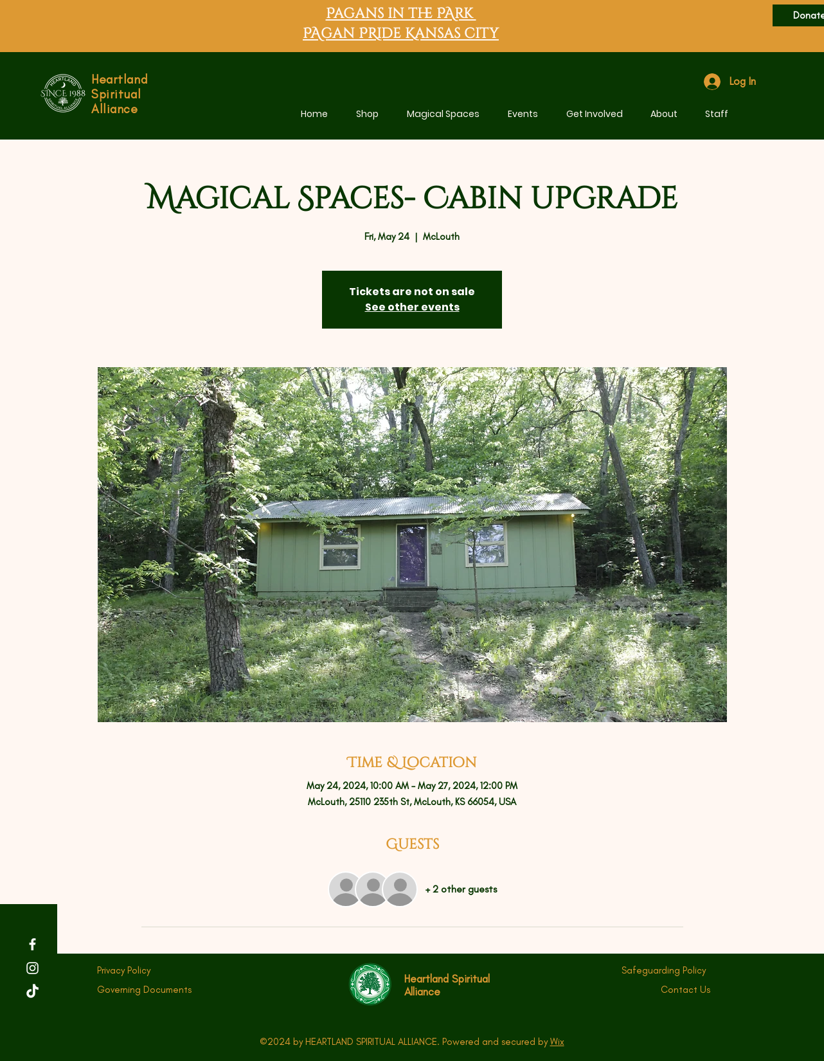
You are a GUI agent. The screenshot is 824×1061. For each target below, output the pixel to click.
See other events (412, 307)
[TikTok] (32, 992)
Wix (557, 1041)
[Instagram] (32, 968)
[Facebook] (32, 944)
